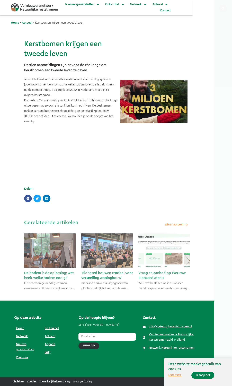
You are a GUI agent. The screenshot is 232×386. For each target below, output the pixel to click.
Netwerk (138, 5)
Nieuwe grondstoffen (82, 5)
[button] (28, 198)
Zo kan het (114, 5)
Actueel (160, 5)
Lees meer (174, 375)
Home (15, 23)
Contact (165, 10)
